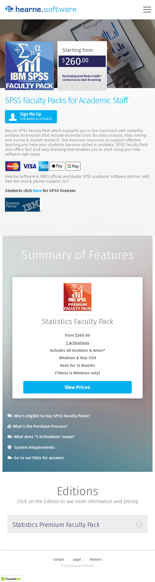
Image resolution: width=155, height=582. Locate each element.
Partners (95, 559)
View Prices (77, 387)
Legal (77, 559)
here (37, 190)
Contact (58, 559)
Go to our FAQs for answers (35, 457)
